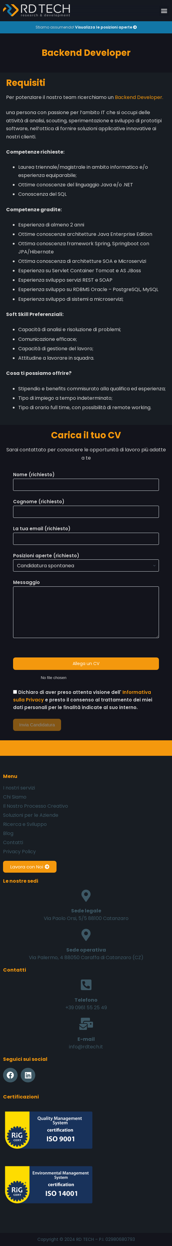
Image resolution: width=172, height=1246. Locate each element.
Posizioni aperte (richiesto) (86, 560)
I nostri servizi (19, 788)
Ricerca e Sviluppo (25, 824)
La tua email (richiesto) (86, 533)
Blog (8, 833)
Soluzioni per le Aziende (30, 815)
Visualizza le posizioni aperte (106, 27)
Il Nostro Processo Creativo (35, 806)
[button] (164, 11)
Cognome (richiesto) (86, 506)
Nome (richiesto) (86, 479)
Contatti (13, 843)
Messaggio (86, 608)
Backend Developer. (139, 97)
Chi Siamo (14, 797)
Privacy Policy (19, 852)
